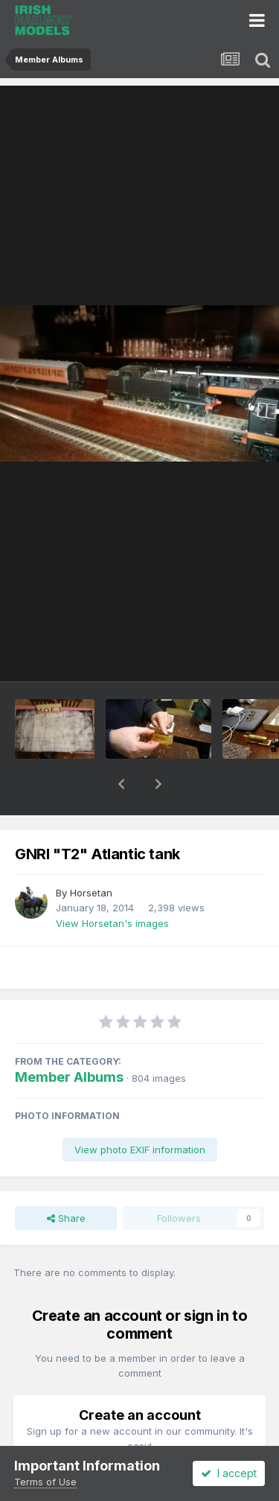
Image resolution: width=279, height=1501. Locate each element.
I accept (229, 1473)
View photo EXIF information (139, 1111)
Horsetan (91, 854)
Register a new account (139, 1444)
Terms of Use (45, 1482)
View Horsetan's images (112, 884)
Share (66, 1179)
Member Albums (69, 1038)
